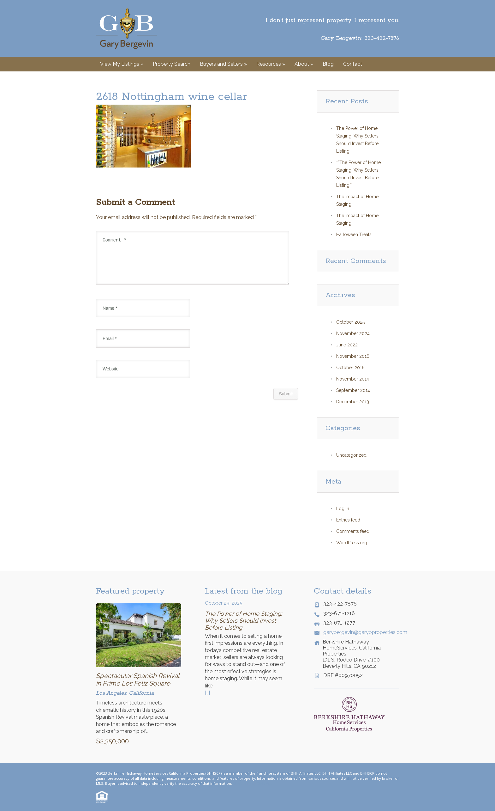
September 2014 (353, 390)
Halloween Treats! (354, 234)
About (304, 64)
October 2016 (350, 367)
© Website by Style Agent (254, 783)
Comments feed (352, 531)
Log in (342, 508)
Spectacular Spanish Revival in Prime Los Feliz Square (137, 679)
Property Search (171, 64)
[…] (207, 693)
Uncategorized (351, 455)
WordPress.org (351, 542)
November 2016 (352, 356)
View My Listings (121, 64)
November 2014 (352, 378)
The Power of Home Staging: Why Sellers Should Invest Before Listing (243, 620)
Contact (352, 64)
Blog (328, 64)
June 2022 (347, 344)
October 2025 (350, 322)
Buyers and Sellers (223, 64)
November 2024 (353, 333)
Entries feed (348, 519)
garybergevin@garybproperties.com (361, 632)
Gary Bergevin (126, 28)
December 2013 (352, 401)
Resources (270, 64)
